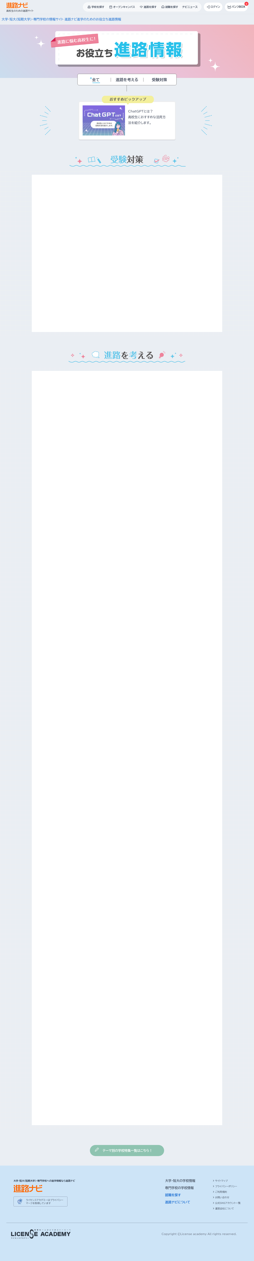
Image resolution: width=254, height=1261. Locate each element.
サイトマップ (220, 1180)
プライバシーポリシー (225, 1186)
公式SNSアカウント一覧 (227, 1203)
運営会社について (223, 1208)
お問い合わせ (221, 1197)
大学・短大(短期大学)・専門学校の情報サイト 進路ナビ (39, 19)
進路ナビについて (177, 1202)
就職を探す (173, 1195)
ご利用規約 (220, 1192)
